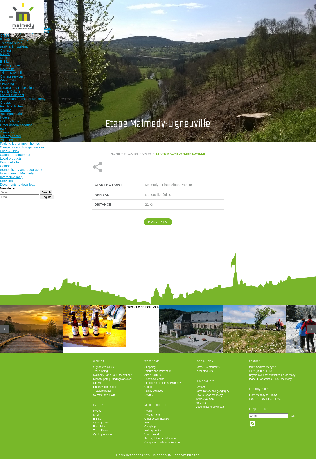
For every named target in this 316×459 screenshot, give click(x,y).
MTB (96, 414)
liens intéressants (133, 455)
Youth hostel (151, 434)
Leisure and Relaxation (157, 371)
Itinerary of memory (104, 386)
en (299, 7)
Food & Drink (207, 10)
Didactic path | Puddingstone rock (113, 379)
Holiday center (152, 430)
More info (158, 207)
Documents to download (210, 406)
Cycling (121, 10)
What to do (149, 10)
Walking (92, 10)
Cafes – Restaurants (207, 367)
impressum (162, 455)
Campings (150, 426)
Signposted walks (103, 367)
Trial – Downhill (102, 430)
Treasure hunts (102, 390)
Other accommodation (157, 418)
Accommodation (178, 10)
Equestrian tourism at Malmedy (162, 382)
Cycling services (102, 434)
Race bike (99, 426)
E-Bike (97, 418)
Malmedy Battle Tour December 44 (113, 375)
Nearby (148, 394)
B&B (147, 422)
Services (201, 402)
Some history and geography (212, 391)
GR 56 (147, 153)
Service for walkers (104, 394)
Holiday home (152, 414)
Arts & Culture (152, 375)
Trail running (100, 371)
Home (115, 153)
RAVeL (97, 410)
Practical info (236, 10)
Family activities (153, 390)
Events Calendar (154, 379)
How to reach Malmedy (209, 395)
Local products (204, 371)
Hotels (148, 410)
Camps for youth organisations (162, 442)
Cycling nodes (101, 422)
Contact (200, 387)
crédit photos (187, 455)
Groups (148, 386)
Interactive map (205, 398)
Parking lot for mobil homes (160, 438)
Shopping (150, 367)
